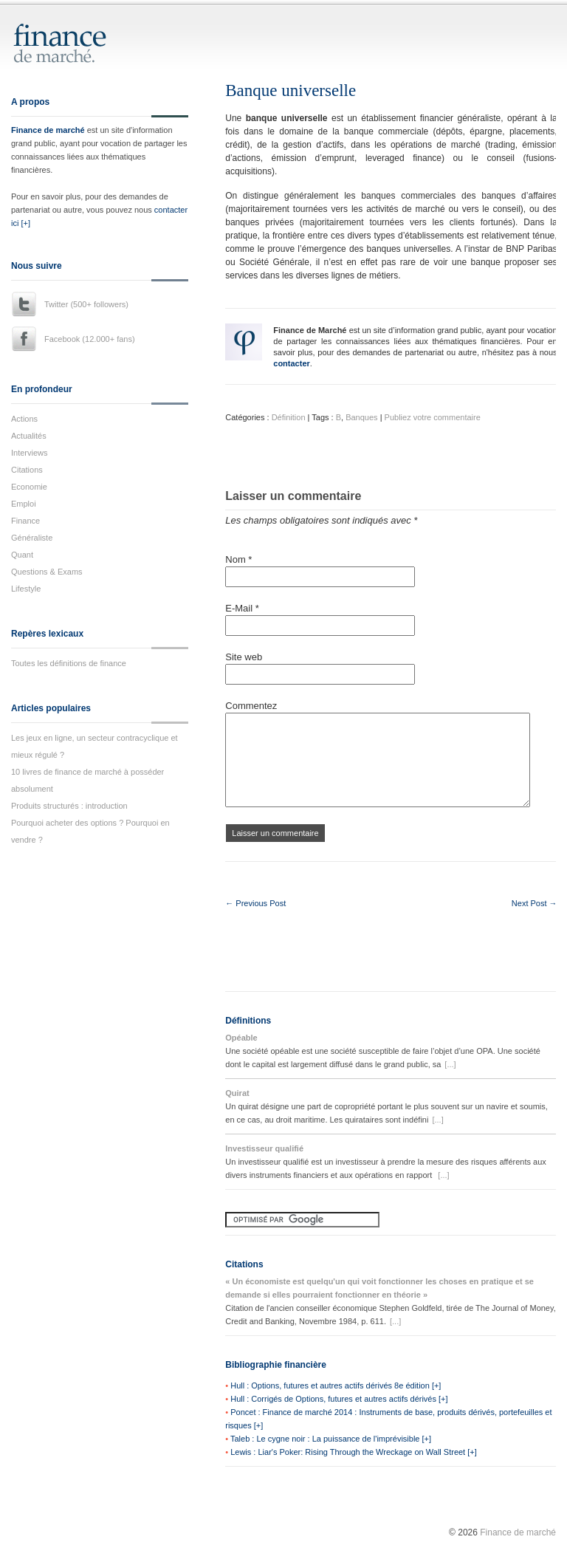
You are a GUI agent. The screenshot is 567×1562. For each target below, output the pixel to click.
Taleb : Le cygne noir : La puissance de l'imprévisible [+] (330, 1438)
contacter (291, 363)
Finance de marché (48, 130)
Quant (22, 554)
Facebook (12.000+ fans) (89, 339)
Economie (29, 486)
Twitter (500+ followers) (86, 304)
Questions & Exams (47, 571)
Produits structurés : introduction (69, 805)
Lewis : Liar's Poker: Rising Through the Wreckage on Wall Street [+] (353, 1452)
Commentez (251, 705)
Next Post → (534, 903)
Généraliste (31, 537)
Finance (25, 520)
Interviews (29, 452)
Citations (27, 469)
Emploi (23, 503)
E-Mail (242, 608)
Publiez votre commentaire (433, 417)
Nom (238, 559)
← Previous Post (255, 903)
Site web (243, 656)
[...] (450, 1064)
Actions (24, 418)
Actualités (29, 435)
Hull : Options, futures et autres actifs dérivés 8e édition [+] (335, 1385)
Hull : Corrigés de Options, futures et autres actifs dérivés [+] (338, 1398)
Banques (361, 417)
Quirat (237, 1093)
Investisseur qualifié (264, 1148)
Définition (289, 417)
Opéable (241, 1037)
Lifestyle (26, 588)
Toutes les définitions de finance (68, 663)
